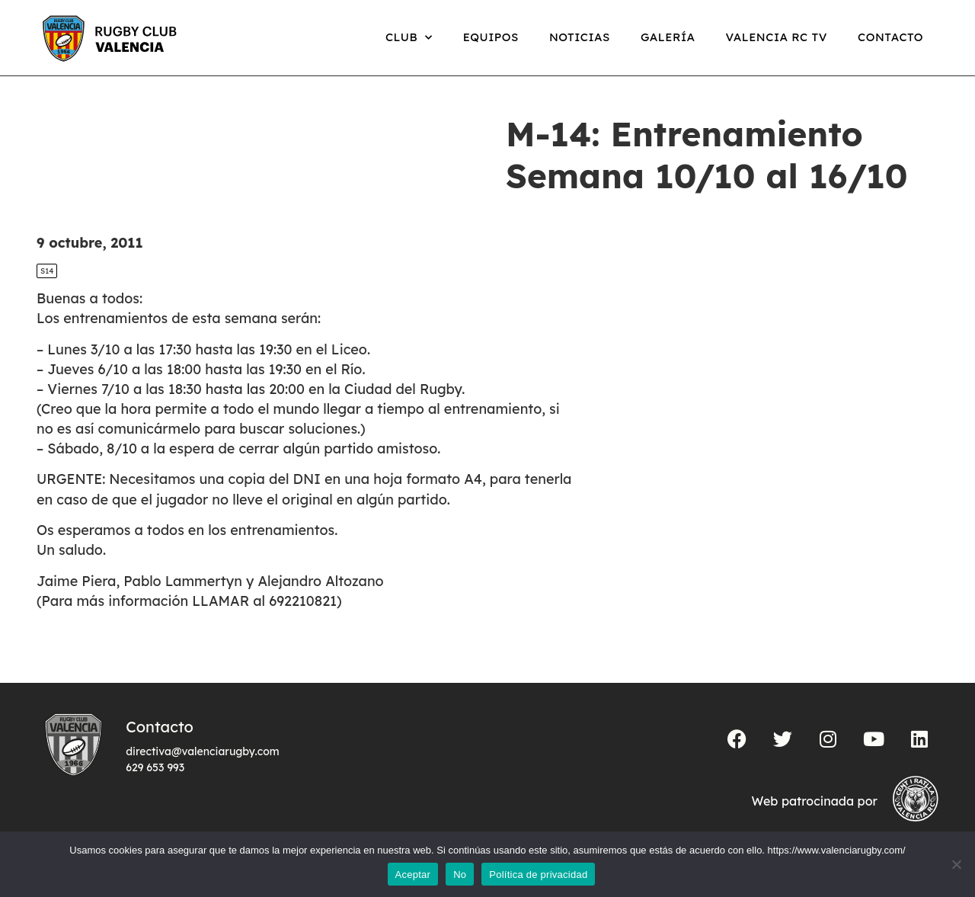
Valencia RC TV (776, 37)
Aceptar (413, 874)
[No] (956, 864)
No (459, 874)
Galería (668, 37)
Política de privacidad (538, 874)
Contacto (890, 37)
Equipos (491, 37)
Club (409, 38)
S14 (46, 271)
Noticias (579, 37)
